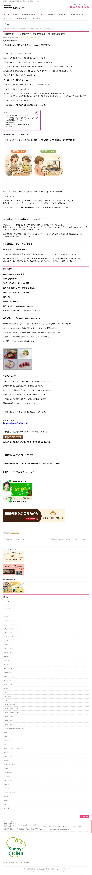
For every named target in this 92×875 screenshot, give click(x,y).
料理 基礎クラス (8, 828)
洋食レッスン (7, 784)
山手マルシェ (7, 768)
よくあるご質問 (77, 826)
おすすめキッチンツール (10, 629)
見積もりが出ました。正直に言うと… (13, 539)
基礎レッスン (7, 752)
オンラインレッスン (9, 637)
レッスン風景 (23, 825)
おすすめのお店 (8, 633)
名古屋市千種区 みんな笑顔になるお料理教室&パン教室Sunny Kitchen (43, 869)
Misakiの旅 (6, 601)
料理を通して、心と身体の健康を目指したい (20, 124)
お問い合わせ (43, 829)
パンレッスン (7, 680)
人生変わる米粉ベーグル (10, 704)
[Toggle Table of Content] (36, 113)
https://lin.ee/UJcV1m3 (15, 423)
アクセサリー (7, 617)
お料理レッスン (13, 28)
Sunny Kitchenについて (10, 823)
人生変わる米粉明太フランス (11, 712)
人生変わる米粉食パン (9, 716)
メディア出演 (7, 696)
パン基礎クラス (8, 684)
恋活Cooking (7, 776)
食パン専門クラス (8, 808)
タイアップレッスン (9, 676)
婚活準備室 (7, 760)
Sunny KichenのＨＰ (9, 605)
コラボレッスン (8, 664)
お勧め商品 (7, 641)
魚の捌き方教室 (15, 533)
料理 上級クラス (36, 828)
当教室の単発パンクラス (10, 825)
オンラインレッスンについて (49, 825)
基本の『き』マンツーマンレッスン (13, 748)
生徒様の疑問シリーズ (9, 792)
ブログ (12, 822)
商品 (5, 744)
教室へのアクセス (32, 829)
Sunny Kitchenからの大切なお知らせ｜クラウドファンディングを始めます (69, 539)
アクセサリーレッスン (9, 621)
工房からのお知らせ (9, 772)
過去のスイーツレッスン (63, 826)
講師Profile (21, 829)
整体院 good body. (8, 780)
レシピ (5, 700)
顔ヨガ (5, 804)
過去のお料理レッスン (10, 826)
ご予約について (12, 126)
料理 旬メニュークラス (21, 828)
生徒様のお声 (7, 788)
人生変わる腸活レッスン (10, 720)
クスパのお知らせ (8, 652)
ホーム (5, 822)
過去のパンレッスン (48, 826)
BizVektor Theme (46, 871)
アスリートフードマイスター (11, 625)
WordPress (37, 871)
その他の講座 (7, 672)
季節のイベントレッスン (10, 764)
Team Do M (7, 609)
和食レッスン (7, 740)
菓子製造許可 (7, 796)
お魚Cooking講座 (33, 37)
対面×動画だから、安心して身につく (18, 115)
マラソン (6, 692)
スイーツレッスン (8, 668)
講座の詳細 (10, 122)
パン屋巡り (7, 688)
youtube (6, 613)
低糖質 (5, 732)
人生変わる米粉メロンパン (11, 708)
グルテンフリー (8, 656)
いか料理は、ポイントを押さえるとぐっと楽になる (23, 118)
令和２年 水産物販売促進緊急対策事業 (14, 728)
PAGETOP (85, 816)
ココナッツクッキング (9, 660)
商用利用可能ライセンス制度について (59, 829)
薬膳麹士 (6, 800)
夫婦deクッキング (8, 756)
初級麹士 (6, 736)
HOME (4, 28)
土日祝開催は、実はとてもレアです (18, 120)
